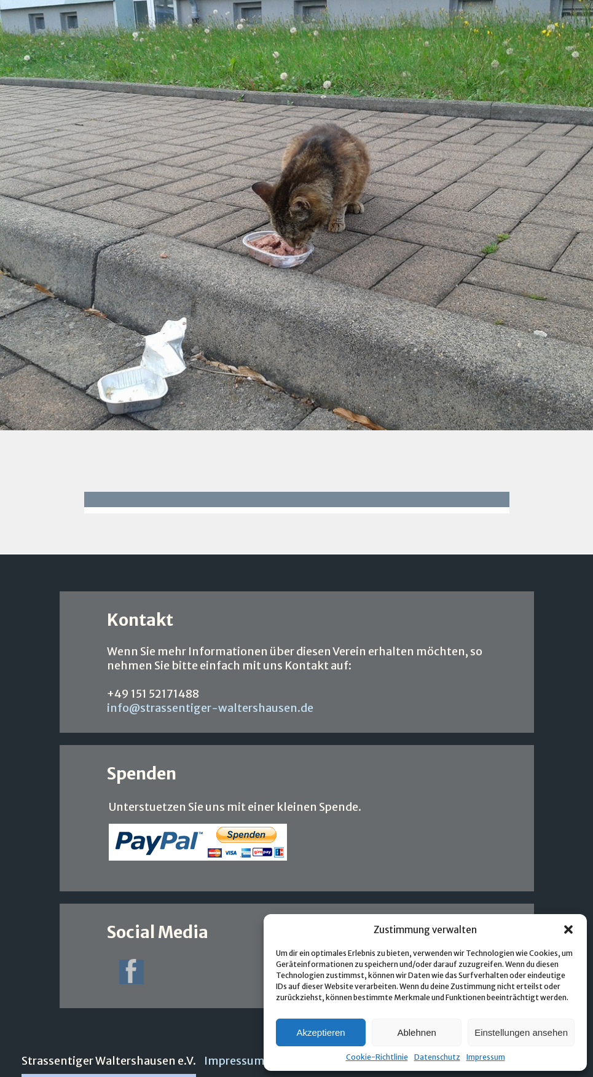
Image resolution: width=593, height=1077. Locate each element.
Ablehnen (416, 1032)
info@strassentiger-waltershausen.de (210, 708)
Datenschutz (437, 1057)
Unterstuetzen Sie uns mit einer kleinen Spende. (235, 807)
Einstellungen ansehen (521, 1032)
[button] (568, 929)
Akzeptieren (320, 1032)
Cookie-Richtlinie (377, 1057)
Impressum (485, 1057)
